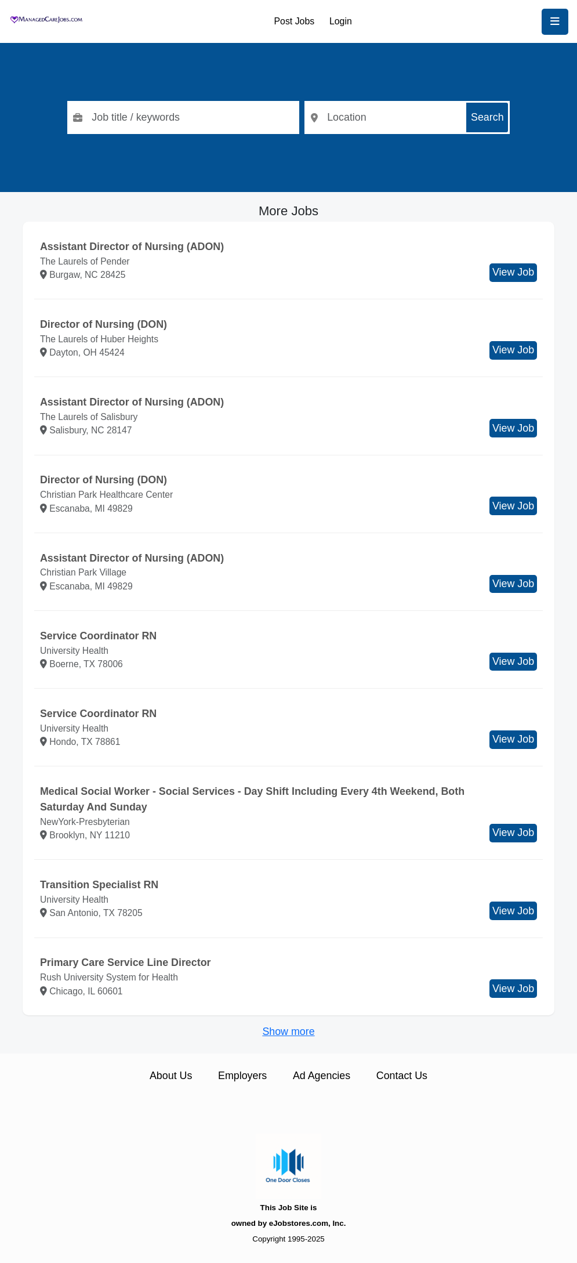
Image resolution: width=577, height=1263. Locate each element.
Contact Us (401, 1075)
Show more (288, 1031)
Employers (242, 1075)
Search (487, 117)
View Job (513, 272)
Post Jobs (294, 21)
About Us (171, 1075)
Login (340, 21)
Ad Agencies (321, 1075)
